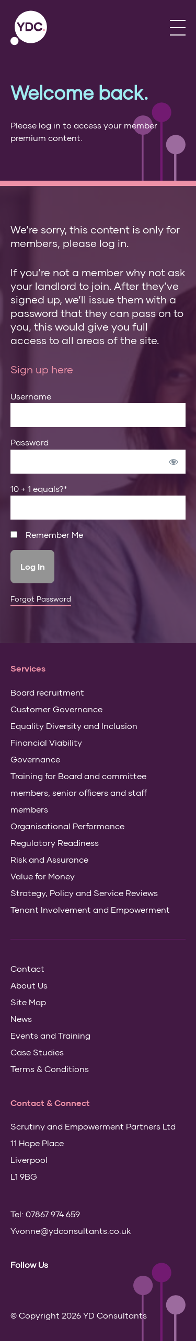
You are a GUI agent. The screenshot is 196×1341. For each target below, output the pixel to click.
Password (29, 442)
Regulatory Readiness (54, 843)
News (21, 1019)
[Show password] (174, 462)
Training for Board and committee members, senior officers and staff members (78, 792)
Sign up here (41, 369)
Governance (35, 759)
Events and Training (50, 1035)
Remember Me (46, 534)
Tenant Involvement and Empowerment (90, 909)
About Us (29, 985)
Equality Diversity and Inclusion (73, 726)
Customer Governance (56, 709)
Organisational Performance (67, 826)
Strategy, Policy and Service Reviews (84, 893)
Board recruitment (47, 692)
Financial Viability (46, 742)
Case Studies (37, 1052)
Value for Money (42, 876)
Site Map (28, 1002)
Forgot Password (40, 599)
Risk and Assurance (49, 859)
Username (30, 396)
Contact (27, 968)
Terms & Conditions (49, 1069)
